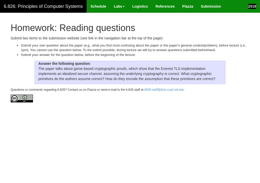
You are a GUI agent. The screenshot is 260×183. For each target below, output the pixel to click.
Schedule (98, 6)
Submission (211, 6)
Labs (119, 6)
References (165, 6)
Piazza (187, 6)
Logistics (140, 6)
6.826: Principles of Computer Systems (43, 6)
